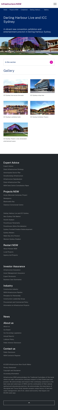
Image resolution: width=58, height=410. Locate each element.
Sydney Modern (8, 232)
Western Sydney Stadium (12, 239)
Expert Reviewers (9, 276)
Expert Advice (11, 162)
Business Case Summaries (12, 279)
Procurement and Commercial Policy (15, 302)
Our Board (6, 330)
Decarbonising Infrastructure (13, 176)
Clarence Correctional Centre (13, 205)
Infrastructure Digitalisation (12, 179)
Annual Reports (8, 336)
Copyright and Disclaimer (12, 370)
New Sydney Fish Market (12, 216)
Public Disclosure (9, 352)
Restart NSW (10, 245)
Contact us (9, 348)
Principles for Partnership (12, 295)
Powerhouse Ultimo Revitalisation (14, 226)
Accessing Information (11, 373)
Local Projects (8, 252)
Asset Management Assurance (14, 273)
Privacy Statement (9, 367)
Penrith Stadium (8, 220)
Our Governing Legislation (12, 333)
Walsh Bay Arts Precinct (11, 236)
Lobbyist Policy (8, 339)
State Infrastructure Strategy (13, 169)
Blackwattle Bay (9, 201)
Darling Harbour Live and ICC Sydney (16, 213)
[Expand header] (55, 4)
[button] (15, 86)
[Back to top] (29, 403)
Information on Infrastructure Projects (16, 305)
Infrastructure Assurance (11, 270)
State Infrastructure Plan (11, 182)
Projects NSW (11, 191)
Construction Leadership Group (14, 299)
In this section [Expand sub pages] (29, 62)
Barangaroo (7, 198)
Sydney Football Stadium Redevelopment (17, 229)
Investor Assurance (14, 266)
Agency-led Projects (10, 255)
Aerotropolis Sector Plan (11, 172)
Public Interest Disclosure (12, 343)
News (6, 316)
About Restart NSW (10, 248)
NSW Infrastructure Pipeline (12, 292)
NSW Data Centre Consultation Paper (16, 185)
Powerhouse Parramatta (11, 223)
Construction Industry (10, 289)
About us (8, 323)
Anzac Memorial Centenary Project (15, 195)
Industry (8, 285)
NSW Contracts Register (11, 355)
